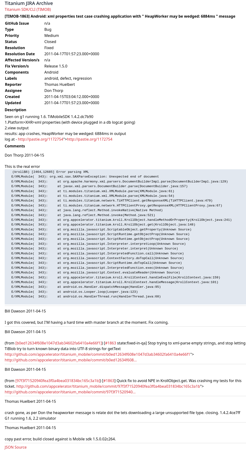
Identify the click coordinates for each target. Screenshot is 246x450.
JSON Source (16, 447)
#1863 (110, 343)
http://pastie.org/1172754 (40, 139)
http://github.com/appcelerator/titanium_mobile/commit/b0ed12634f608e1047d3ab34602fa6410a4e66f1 (97, 354)
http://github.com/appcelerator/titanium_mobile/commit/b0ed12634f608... (71, 360)
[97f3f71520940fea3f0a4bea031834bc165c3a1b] (57, 380)
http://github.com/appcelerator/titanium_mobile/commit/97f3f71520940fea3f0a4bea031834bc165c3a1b (108, 386)
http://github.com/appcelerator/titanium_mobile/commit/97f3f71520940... (70, 392)
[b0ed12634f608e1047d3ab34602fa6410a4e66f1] (58, 343)
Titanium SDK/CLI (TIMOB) (28, 9)
